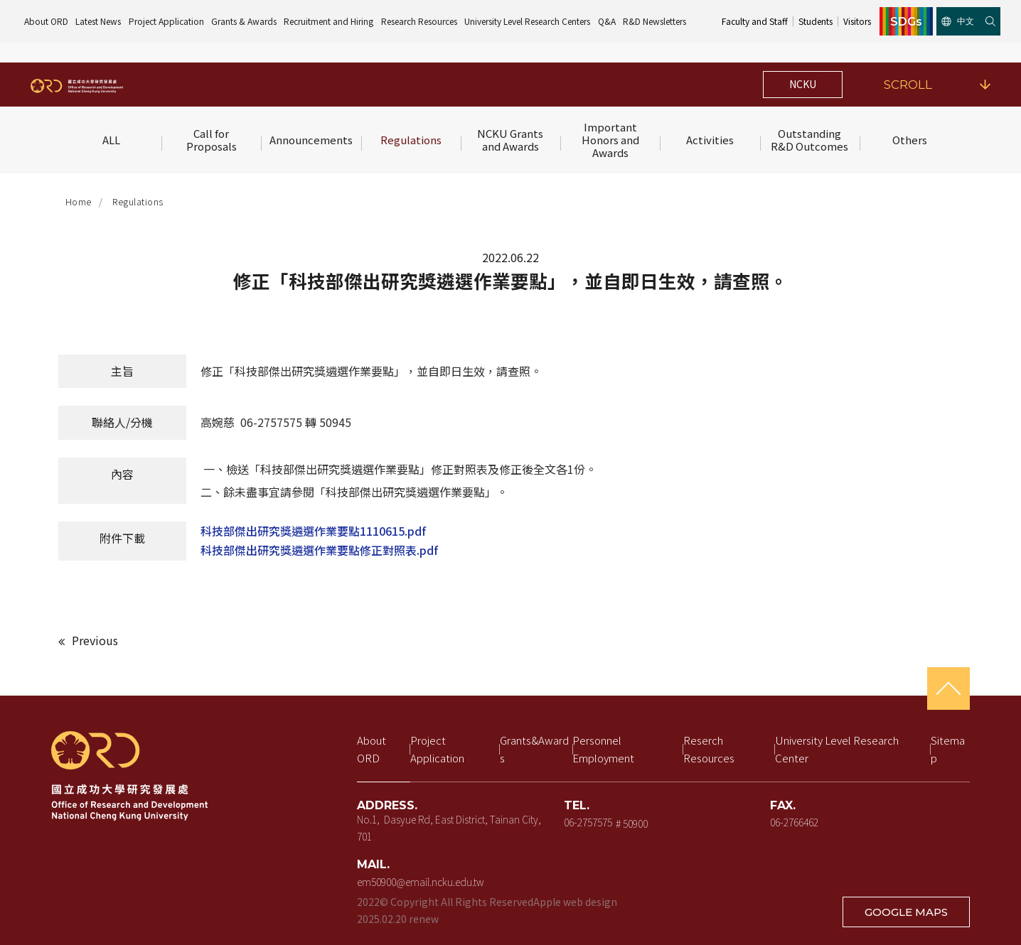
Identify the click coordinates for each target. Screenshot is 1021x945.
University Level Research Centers (527, 21)
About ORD (46, 21)
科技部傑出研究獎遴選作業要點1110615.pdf (313, 530)
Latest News (98, 21)
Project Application (166, 21)
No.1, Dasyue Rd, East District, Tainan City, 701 (450, 827)
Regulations (411, 139)
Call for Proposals (211, 139)
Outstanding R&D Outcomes (809, 139)
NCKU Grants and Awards (511, 139)
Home (78, 201)
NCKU (802, 84)
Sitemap (948, 749)
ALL (111, 139)
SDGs (906, 21)
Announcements (311, 139)
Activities (710, 139)
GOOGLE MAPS (906, 912)
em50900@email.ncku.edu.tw (420, 882)
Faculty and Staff (755, 21)
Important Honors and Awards (611, 139)
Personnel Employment (603, 749)
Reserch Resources (708, 749)
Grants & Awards (244, 21)
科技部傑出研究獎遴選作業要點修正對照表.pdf (319, 549)
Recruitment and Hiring (328, 21)
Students (815, 21)
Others (909, 139)
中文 (957, 21)
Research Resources (419, 21)
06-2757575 (588, 822)
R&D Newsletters (654, 21)
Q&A (607, 21)
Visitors (857, 21)
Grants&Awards (534, 749)
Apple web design (575, 902)
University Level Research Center (838, 749)
